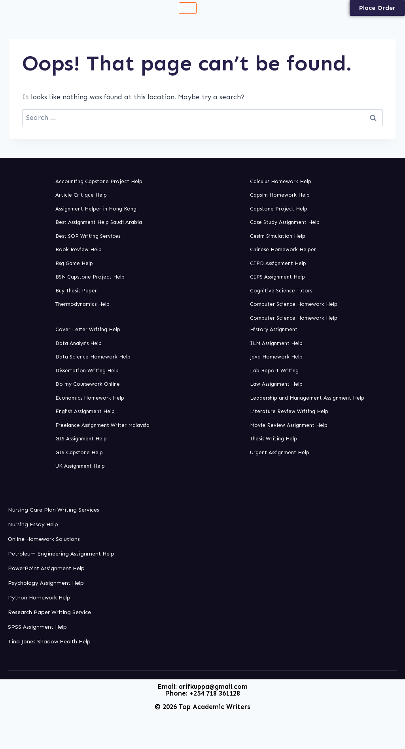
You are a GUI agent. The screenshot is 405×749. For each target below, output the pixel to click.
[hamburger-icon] (188, 8)
